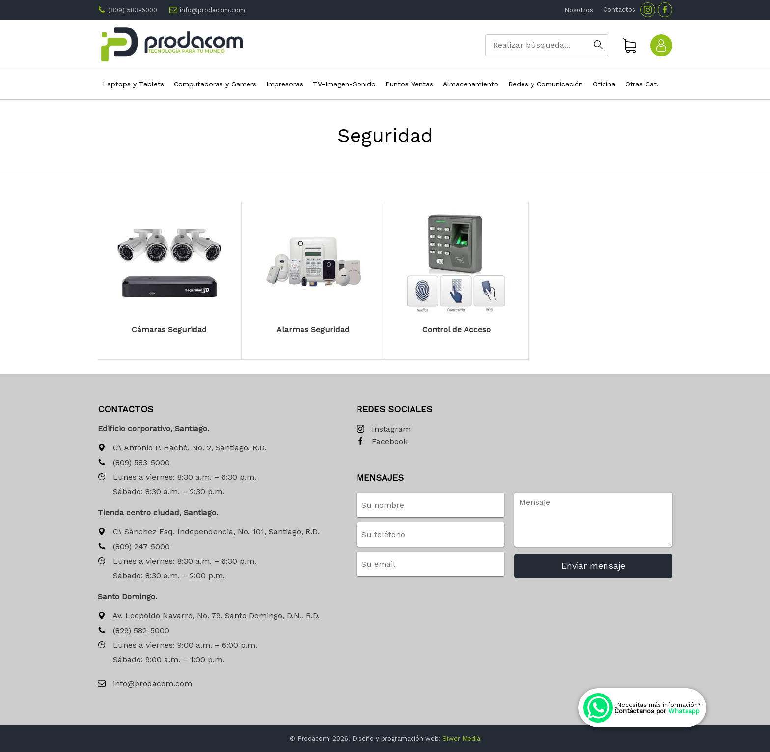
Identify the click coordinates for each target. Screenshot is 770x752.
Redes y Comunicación (545, 84)
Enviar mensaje (593, 565)
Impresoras (284, 84)
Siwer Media (461, 738)
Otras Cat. (642, 84)
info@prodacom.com (212, 10)
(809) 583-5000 (132, 10)
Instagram (384, 429)
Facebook (382, 442)
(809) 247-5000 (134, 547)
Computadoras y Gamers (215, 84)
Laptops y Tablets (133, 84)
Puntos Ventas (409, 84)
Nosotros (578, 10)
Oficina (604, 84)
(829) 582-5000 (133, 631)
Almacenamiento (470, 84)
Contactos (619, 9)
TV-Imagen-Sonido (344, 84)
